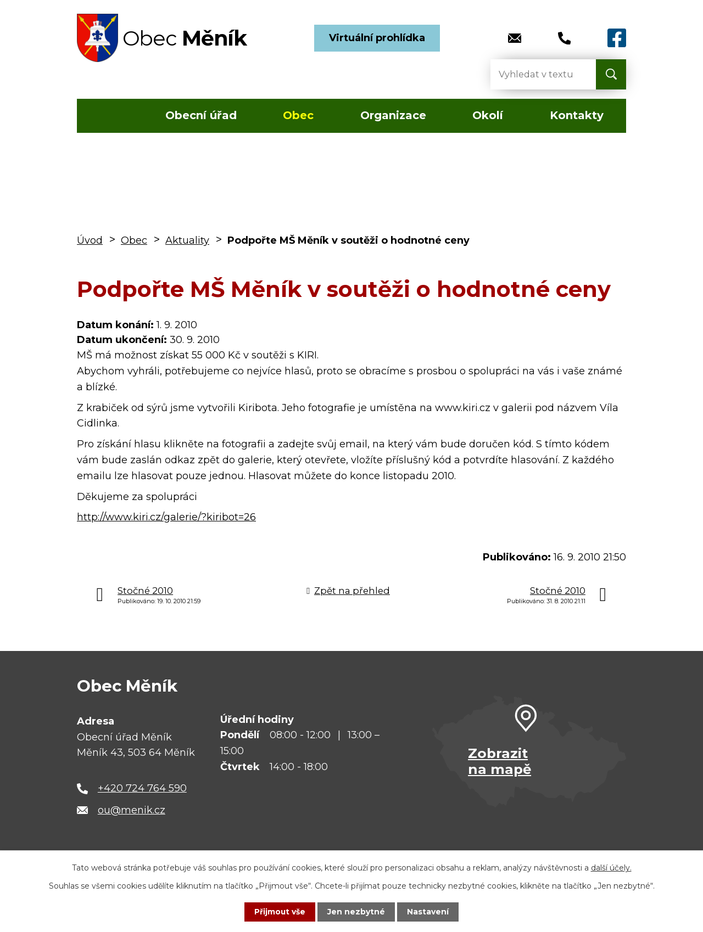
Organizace (393, 115)
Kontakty (577, 115)
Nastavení (428, 912)
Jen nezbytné (357, 912)
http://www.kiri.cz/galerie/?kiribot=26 (166, 517)
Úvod (109, 116)
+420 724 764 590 (142, 788)
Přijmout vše (280, 912)
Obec (298, 115)
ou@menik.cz (131, 810)
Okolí (487, 115)
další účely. (611, 868)
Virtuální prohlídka (377, 38)
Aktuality (187, 240)
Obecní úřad (201, 115)
